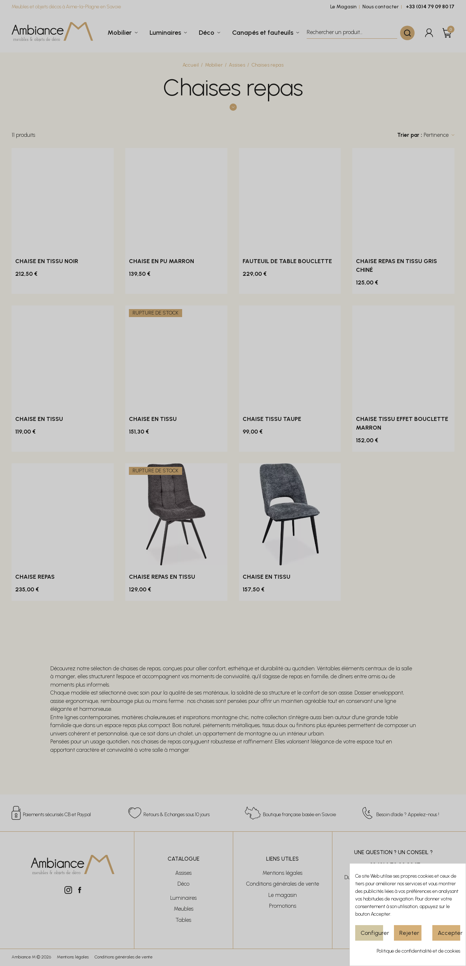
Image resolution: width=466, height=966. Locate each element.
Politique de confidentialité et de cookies (418, 951)
